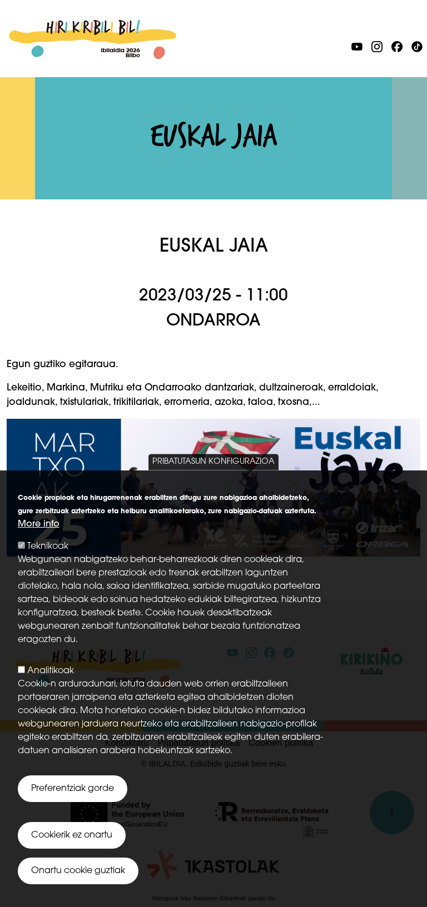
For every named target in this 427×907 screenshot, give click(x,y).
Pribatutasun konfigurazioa (213, 481)
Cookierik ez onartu (71, 854)
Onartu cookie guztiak (78, 889)
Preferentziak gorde (72, 807)
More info (38, 543)
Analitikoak (50, 689)
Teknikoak (47, 565)
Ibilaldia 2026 (92, 26)
